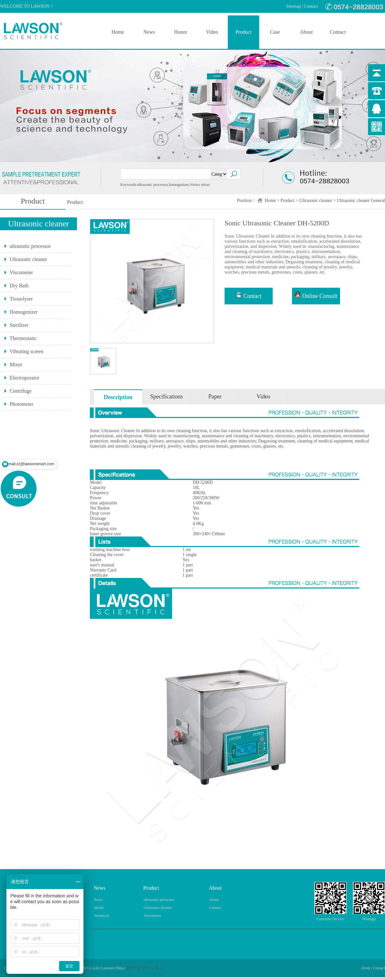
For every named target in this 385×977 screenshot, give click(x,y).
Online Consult (316, 295)
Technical (101, 915)
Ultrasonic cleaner (315, 200)
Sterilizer (19, 325)
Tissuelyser (21, 298)
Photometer (21, 404)
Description (118, 397)
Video (212, 32)
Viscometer (21, 272)
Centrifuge (20, 391)
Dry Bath (19, 285)
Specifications (166, 396)
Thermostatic (23, 338)
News (149, 32)
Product (243, 32)
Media (99, 907)
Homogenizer (24, 312)
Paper (215, 396)
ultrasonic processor (30, 246)
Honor (180, 32)
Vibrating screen (26, 351)
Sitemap (293, 6)
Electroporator (24, 377)
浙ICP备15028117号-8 (144, 968)
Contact (311, 6)
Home (117, 32)
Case (275, 32)
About (306, 32)
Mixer (16, 364)
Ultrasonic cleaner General (361, 200)
